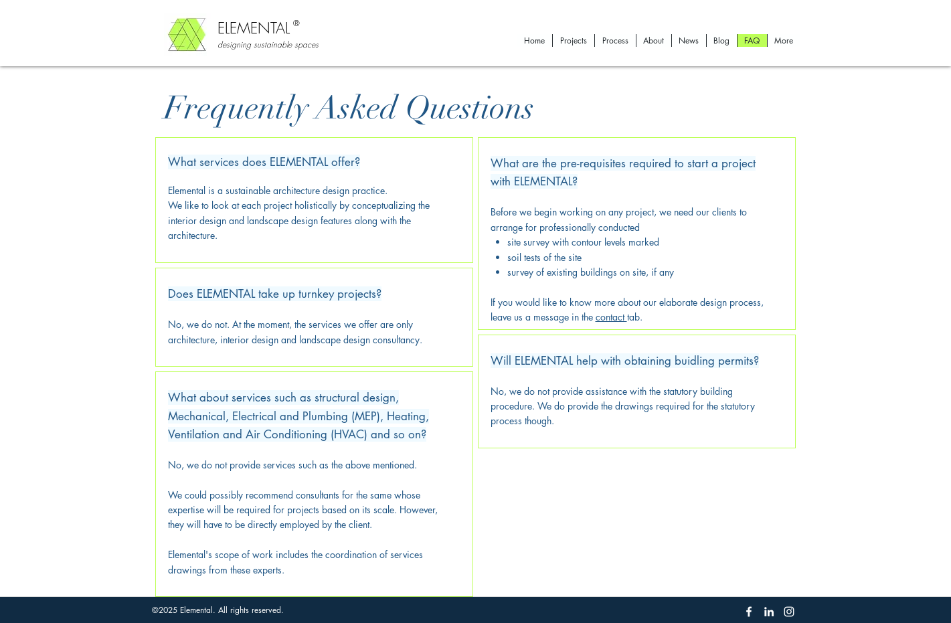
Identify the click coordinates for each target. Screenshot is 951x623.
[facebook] (749, 611)
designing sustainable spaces (268, 44)
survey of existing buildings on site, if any (590, 272)
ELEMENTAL (256, 28)
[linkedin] (769, 611)
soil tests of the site (544, 257)
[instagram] (789, 611)
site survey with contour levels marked (583, 242)
